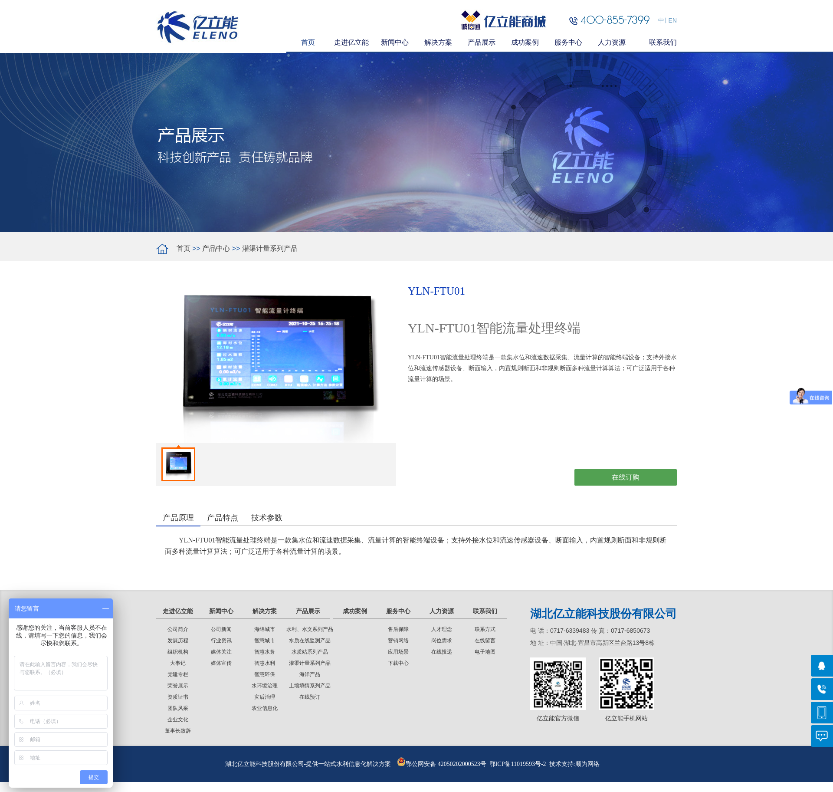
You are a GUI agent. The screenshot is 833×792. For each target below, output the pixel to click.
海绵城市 (264, 629)
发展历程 (177, 641)
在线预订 (309, 697)
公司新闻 (221, 629)
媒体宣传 (221, 663)
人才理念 (441, 629)
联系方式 (485, 629)
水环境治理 (265, 686)
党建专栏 (177, 674)
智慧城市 (264, 641)
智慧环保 (264, 674)
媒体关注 (221, 652)
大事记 (178, 663)
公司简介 (177, 629)
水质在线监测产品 (310, 641)
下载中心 (398, 663)
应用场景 (398, 652)
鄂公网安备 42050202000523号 (441, 764)
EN (673, 20)
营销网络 (398, 641)
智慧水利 (264, 663)
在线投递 (441, 652)
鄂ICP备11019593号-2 (517, 764)
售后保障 (398, 629)
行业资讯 (221, 641)
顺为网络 (587, 764)
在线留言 (485, 641)
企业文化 (177, 719)
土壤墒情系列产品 (310, 686)
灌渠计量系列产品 (310, 663)
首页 (183, 248)
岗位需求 (441, 641)
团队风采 (177, 708)
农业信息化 (265, 708)
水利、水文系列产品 (309, 629)
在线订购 (626, 477)
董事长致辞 (178, 731)
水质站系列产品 (310, 652)
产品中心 (216, 248)
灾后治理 (264, 697)
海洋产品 (309, 674)
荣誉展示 (177, 686)
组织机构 (177, 652)
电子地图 (485, 652)
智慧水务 (264, 652)
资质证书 (177, 697)
